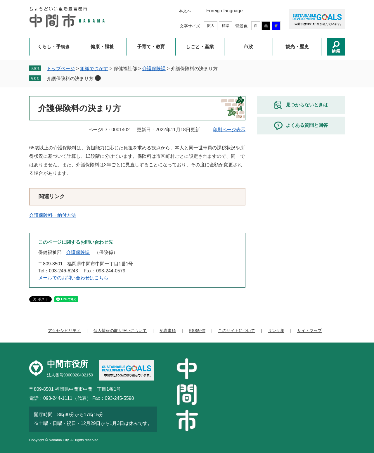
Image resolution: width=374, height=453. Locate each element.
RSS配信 (197, 330)
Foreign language (224, 10)
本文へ (185, 10)
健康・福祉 (102, 46)
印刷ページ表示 (229, 129)
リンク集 (276, 330)
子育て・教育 (151, 46)
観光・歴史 (297, 46)
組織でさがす (94, 68)
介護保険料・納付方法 (52, 215)
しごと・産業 (200, 46)
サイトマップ (309, 330)
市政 (248, 46)
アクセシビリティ (64, 330)
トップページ (61, 68)
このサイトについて (236, 330)
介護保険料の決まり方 (70, 78)
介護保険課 (154, 68)
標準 (225, 25)
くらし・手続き (53, 46)
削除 (98, 78)
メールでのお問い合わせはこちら (73, 277)
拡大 (210, 25)
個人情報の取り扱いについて (120, 330)
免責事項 (168, 330)
